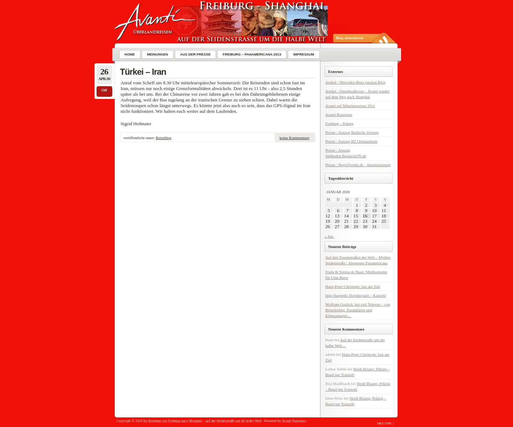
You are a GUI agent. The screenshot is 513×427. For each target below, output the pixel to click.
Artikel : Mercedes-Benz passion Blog (355, 82)
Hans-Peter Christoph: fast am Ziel (352, 286)
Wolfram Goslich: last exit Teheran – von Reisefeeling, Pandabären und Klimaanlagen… (357, 310)
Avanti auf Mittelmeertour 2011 (350, 106)
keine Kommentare (295, 138)
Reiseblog (163, 138)
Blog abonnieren (349, 38)
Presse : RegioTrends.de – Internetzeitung (358, 165)
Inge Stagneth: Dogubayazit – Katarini (355, 295)
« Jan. (329, 236)
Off (104, 90)
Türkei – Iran (143, 72)
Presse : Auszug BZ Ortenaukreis (351, 141)
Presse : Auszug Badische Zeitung (352, 132)
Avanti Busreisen (338, 114)
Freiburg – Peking (339, 123)
